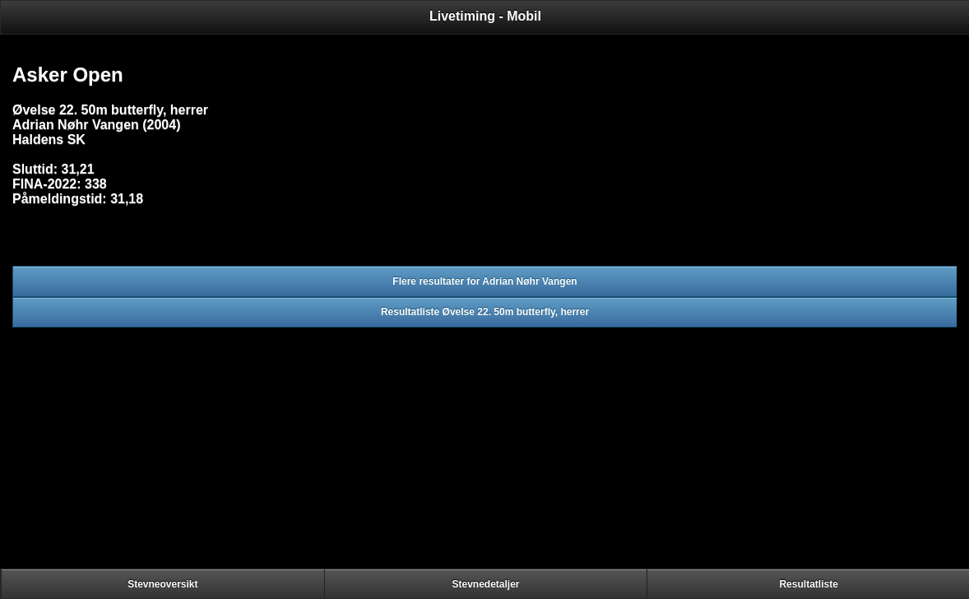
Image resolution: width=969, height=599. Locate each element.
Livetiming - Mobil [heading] (485, 16)
